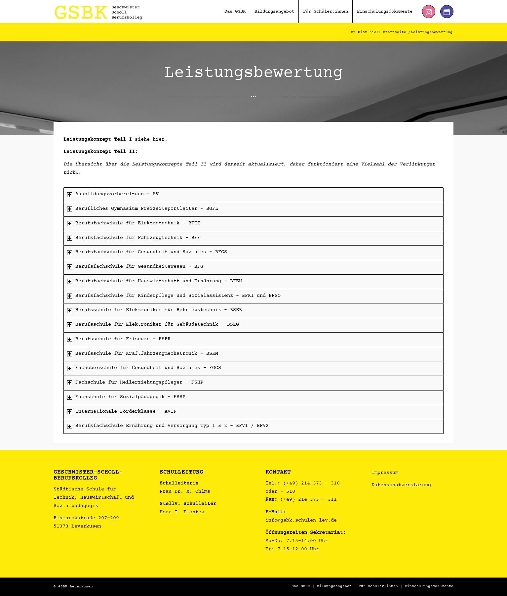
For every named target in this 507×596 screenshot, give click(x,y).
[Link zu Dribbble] (446, 11)
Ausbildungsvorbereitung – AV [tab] (113, 194)
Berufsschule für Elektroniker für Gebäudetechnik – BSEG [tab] (153, 324)
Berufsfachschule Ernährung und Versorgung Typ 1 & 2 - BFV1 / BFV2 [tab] (168, 426)
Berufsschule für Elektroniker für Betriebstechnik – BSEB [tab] (154, 310)
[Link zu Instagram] (428, 11)
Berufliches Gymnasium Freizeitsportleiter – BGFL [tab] (142, 208)
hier (159, 139)
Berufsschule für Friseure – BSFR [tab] (119, 339)
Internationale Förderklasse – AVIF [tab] (121, 411)
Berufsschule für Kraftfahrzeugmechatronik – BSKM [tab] (142, 353)
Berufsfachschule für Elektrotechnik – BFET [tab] (133, 223)
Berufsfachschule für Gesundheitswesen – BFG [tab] (135, 266)
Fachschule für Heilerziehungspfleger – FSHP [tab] (135, 382)
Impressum (384, 473)
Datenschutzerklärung (401, 485)
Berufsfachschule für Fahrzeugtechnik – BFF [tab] (133, 238)
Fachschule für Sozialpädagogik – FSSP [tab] (126, 397)
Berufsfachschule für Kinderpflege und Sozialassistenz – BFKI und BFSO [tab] (174, 296)
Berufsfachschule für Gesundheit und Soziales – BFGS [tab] (147, 252)
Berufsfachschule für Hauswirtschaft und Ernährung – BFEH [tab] (154, 281)
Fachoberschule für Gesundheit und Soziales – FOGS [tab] (144, 368)
